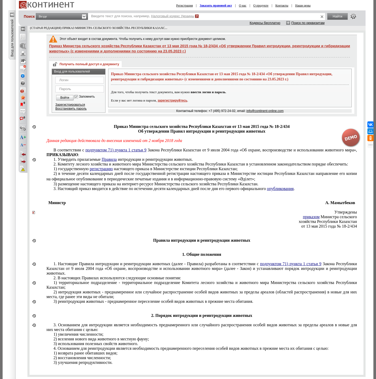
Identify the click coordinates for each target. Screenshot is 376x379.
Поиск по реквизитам (308, 23)
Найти (337, 16)
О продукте (260, 5)
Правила (109, 159)
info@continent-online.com (265, 111)
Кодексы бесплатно (265, 23)
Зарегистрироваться (70, 104)
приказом (311, 217)
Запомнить (87, 96)
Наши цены (303, 5)
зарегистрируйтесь (172, 100)
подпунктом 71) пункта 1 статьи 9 (115, 150)
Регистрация (184, 5)
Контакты (282, 5)
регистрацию (101, 169)
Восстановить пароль (71, 108)
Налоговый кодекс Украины (173, 16)
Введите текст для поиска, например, (142, 16)
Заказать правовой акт (216, 5)
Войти (64, 97)
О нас (242, 5)
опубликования (280, 188)
